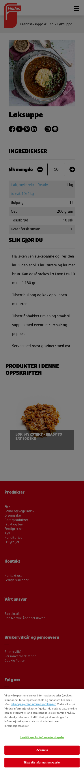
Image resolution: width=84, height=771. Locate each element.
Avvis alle (41, 750)
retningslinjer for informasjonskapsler (33, 704)
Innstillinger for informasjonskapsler (42, 737)
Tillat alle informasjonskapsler (42, 762)
